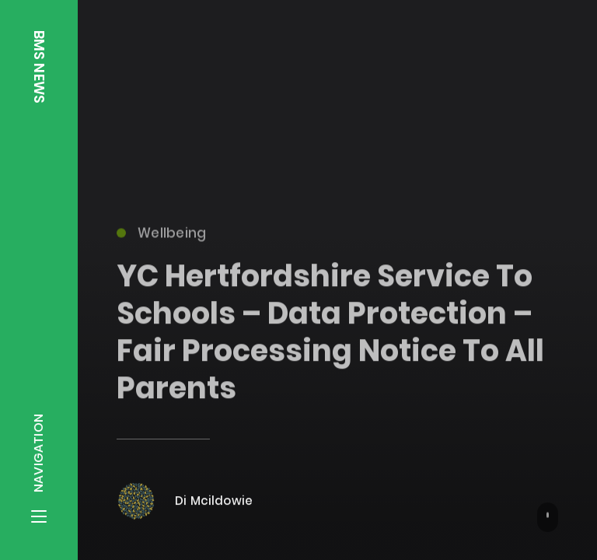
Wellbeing (162, 236)
